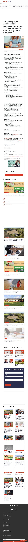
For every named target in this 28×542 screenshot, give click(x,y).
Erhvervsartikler (5, 529)
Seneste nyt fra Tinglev (6, 524)
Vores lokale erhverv (6, 525)
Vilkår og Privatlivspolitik (7, 516)
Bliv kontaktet (7, 384)
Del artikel (21, 49)
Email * (6, 374)
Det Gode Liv (20, 140)
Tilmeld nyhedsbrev (23, 540)
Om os (4, 514)
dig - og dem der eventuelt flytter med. (17, 141)
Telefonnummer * (7, 371)
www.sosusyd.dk (15, 134)
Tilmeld (14, 175)
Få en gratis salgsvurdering (7, 531)
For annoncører (5, 515)
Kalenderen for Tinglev (6, 526)
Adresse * (6, 378)
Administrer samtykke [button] (6, 519)
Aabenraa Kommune (8, 138)
